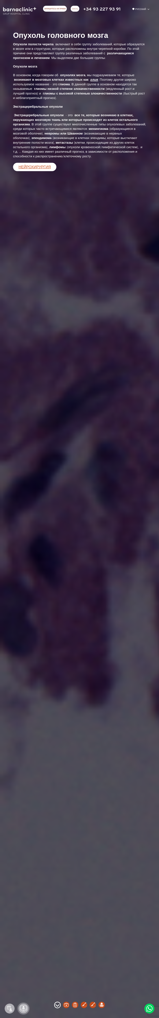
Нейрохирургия (34, 167)
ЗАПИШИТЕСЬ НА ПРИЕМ (55, 9)
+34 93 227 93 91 (101, 9)
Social (75, 9)
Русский (139, 9)
